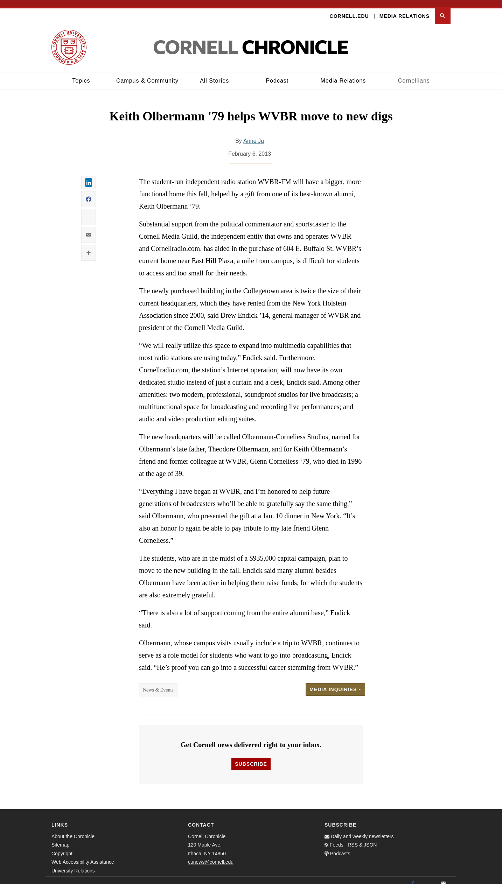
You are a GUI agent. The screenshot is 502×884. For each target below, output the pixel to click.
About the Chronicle (73, 829)
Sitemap (60, 838)
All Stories (214, 74)
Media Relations (404, 9)
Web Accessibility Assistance (82, 855)
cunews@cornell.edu (210, 855)
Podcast (277, 74)
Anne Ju (253, 134)
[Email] (444, 877)
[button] (443, 9)
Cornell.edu (349, 9)
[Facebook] (413, 877)
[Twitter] (428, 877)
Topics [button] (81, 74)
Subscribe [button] (251, 757)
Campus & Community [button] (147, 74)
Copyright (61, 846)
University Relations (73, 864)
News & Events (158, 683)
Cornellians (414, 74)
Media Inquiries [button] (335, 683)
